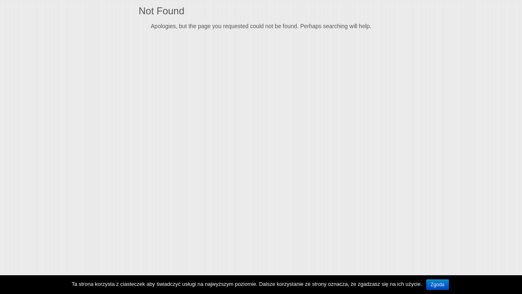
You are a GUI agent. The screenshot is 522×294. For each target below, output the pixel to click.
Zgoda (438, 284)
